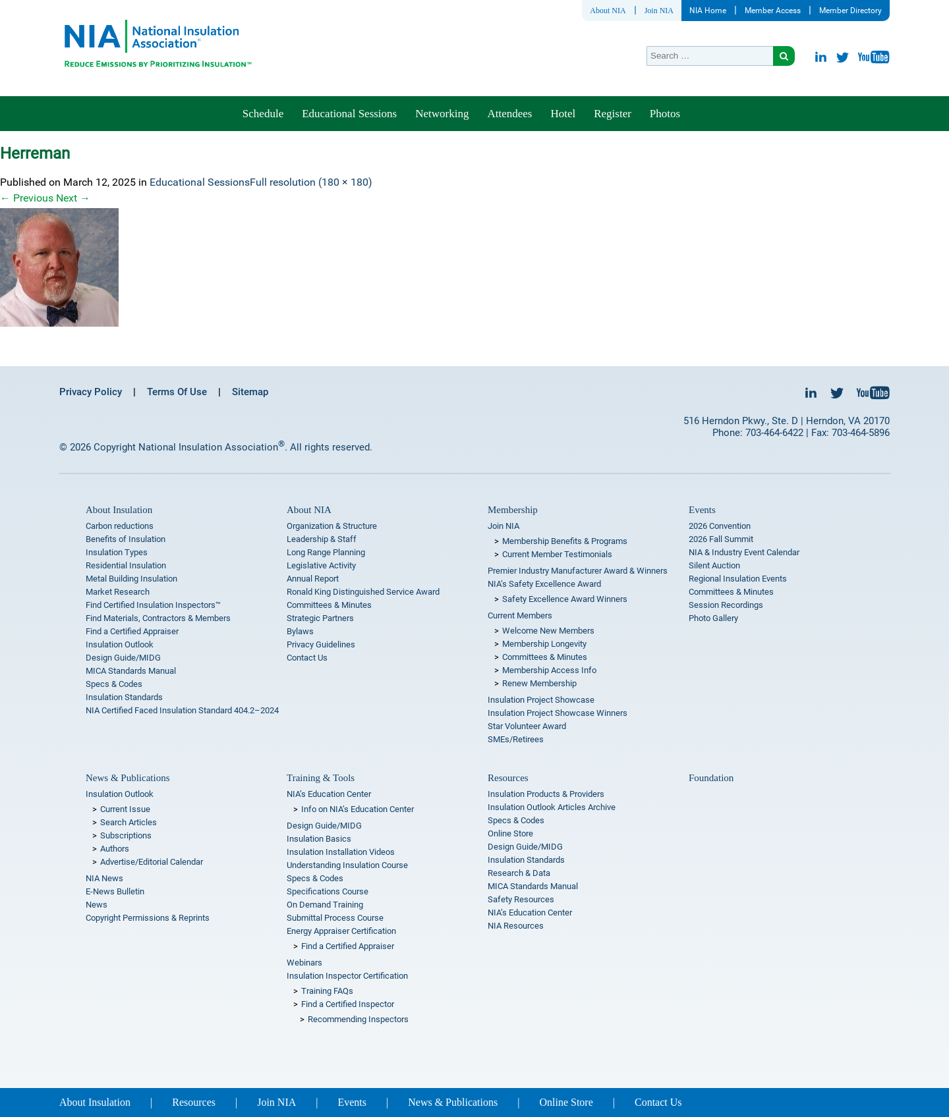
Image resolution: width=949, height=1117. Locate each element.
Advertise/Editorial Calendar (151, 862)
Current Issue (125, 809)
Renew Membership (539, 683)
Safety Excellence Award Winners (564, 599)
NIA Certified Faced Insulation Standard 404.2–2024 (182, 710)
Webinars (304, 962)
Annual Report (313, 579)
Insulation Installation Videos (341, 852)
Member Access (773, 10)
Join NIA (659, 10)
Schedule (263, 113)
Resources (508, 778)
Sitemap (250, 392)
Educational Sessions (349, 113)
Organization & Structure (332, 526)
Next (73, 198)
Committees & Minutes (329, 605)
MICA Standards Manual (131, 671)
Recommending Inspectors (358, 1019)
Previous (26, 198)
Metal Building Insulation (131, 579)
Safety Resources (521, 899)
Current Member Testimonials (557, 554)
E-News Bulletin (115, 891)
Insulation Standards (124, 697)
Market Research (118, 592)
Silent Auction (714, 565)
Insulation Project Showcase (541, 700)
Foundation (711, 778)
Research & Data (519, 873)
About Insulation (119, 509)
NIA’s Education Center (329, 794)
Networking (442, 113)
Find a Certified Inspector (347, 1004)
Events (702, 509)
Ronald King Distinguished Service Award (363, 592)
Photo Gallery (713, 618)
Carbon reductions (120, 526)
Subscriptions (126, 835)
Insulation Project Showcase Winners (557, 713)
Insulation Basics (319, 839)
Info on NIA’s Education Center (357, 809)
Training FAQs (327, 991)
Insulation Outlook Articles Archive (552, 807)
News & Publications (128, 778)
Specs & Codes (114, 684)
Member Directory (850, 10)
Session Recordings (726, 605)
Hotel (562, 113)
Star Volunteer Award (527, 726)
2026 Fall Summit (721, 539)
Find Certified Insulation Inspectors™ (153, 605)
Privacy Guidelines (321, 644)
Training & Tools (321, 778)
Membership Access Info (549, 670)
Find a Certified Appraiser (132, 631)
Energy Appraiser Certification (341, 931)
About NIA (607, 10)
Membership (513, 509)
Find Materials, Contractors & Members (158, 618)
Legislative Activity (321, 565)
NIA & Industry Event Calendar (744, 552)
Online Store (510, 833)
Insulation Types (117, 552)
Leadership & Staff (322, 539)
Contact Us (307, 658)
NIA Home (707, 10)
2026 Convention (720, 526)
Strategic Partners (320, 618)
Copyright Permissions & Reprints (148, 918)
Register (612, 113)
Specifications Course (327, 891)
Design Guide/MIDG (123, 658)
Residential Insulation (126, 565)
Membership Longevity (544, 644)
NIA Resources (516, 926)
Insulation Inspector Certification (347, 976)
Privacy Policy (90, 392)
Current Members (520, 615)
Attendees (509, 113)
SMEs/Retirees (516, 739)
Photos (665, 113)
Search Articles (128, 822)
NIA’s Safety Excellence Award (544, 584)
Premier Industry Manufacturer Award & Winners (578, 571)
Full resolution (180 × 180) (311, 182)
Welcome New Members (548, 631)
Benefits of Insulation (125, 539)
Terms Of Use (177, 392)
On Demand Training (325, 905)
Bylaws (300, 631)
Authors (114, 849)
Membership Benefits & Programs (564, 541)
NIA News (104, 878)
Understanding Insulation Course (347, 865)
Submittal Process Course (335, 918)
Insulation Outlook (120, 644)
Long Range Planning (326, 552)
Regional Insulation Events (738, 579)
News (96, 905)
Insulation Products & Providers (546, 794)
